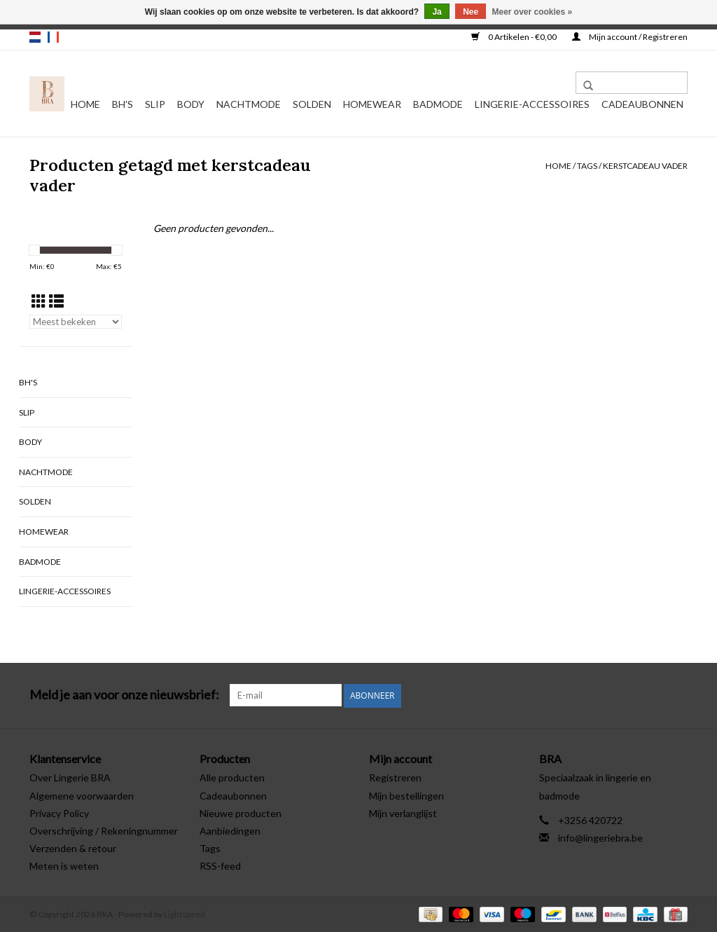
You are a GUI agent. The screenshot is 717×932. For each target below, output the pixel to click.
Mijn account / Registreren (630, 37)
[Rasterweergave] (39, 301)
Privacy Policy (59, 812)
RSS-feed (220, 866)
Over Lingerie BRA (70, 777)
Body (190, 104)
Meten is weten (64, 866)
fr (53, 37)
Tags (587, 165)
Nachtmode (248, 104)
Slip (155, 104)
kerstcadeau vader (645, 165)
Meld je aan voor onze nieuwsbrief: (124, 694)
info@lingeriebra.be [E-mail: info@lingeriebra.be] (600, 837)
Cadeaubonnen (642, 104)
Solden (312, 104)
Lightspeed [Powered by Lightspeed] (184, 913)
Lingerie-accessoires (532, 104)
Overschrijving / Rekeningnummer (103, 830)
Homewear (372, 104)
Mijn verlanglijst (403, 812)
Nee (470, 12)
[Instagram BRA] (676, 695)
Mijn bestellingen (406, 795)
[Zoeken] (632, 82)
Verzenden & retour (72, 848)
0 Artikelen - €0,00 (514, 37)
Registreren (395, 777)
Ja (436, 12)
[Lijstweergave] (56, 301)
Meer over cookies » (532, 12)
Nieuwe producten (240, 812)
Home (85, 104)
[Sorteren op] (75, 322)
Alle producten (232, 777)
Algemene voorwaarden (81, 795)
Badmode (438, 104)
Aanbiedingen (230, 830)
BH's (122, 104)
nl (35, 37)
